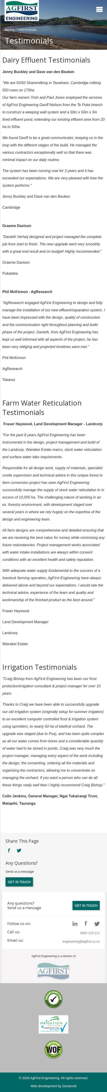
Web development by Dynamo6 (54, 1086)
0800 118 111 (90, 933)
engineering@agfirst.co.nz (81, 941)
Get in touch (19, 882)
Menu (99, 9)
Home (9, 29)
